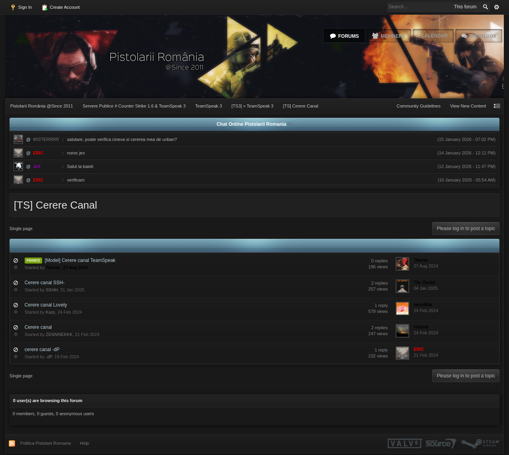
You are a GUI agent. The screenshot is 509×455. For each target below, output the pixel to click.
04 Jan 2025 (426, 288)
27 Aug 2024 (426, 266)
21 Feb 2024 (426, 355)
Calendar (434, 36)
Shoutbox (482, 36)
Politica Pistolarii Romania (45, 443)
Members (393, 36)
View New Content (468, 105)
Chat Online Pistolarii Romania (252, 124)
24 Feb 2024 (426, 310)
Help (84, 443)
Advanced (497, 7)
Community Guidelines (418, 105)
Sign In (21, 7)
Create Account (60, 7)
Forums (348, 36)
